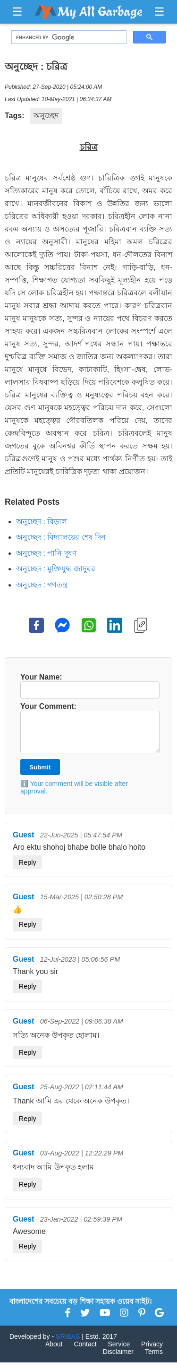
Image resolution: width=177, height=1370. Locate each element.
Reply (27, 870)
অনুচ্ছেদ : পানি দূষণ (46, 553)
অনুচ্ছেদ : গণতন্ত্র (41, 585)
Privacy (152, 1351)
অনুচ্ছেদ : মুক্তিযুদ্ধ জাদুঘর (55, 569)
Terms (154, 1359)
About (54, 1351)
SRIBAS (68, 1344)
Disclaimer (118, 1359)
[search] (68, 37)
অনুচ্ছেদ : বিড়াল (41, 521)
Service (119, 1351)
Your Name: (88, 685)
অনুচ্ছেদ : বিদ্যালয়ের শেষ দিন (61, 537)
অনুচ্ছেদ (46, 116)
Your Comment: (88, 731)
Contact (85, 1351)
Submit (40, 774)
